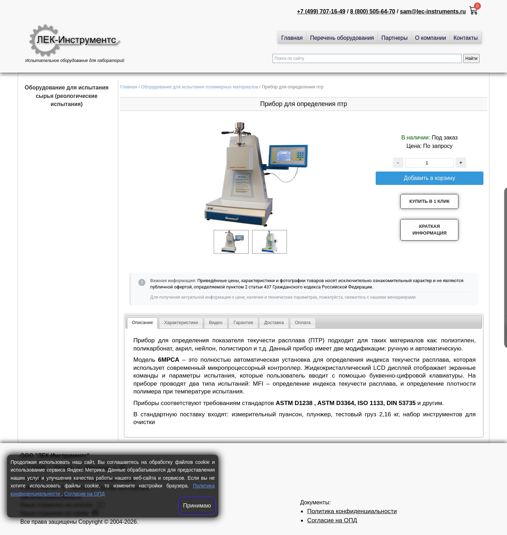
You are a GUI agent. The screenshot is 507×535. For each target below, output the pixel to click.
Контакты (465, 38)
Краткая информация (429, 230)
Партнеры (394, 38)
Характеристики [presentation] (181, 322)
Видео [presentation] (216, 322)
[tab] (142, 323)
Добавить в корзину (429, 178)
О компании (430, 38)
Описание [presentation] (142, 322)
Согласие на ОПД (84, 494)
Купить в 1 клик (429, 201)
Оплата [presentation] (303, 322)
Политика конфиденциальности (352, 511)
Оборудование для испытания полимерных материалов (199, 86)
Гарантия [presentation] (243, 322)
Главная (292, 38)
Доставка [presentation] (274, 322)
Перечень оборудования (342, 38)
